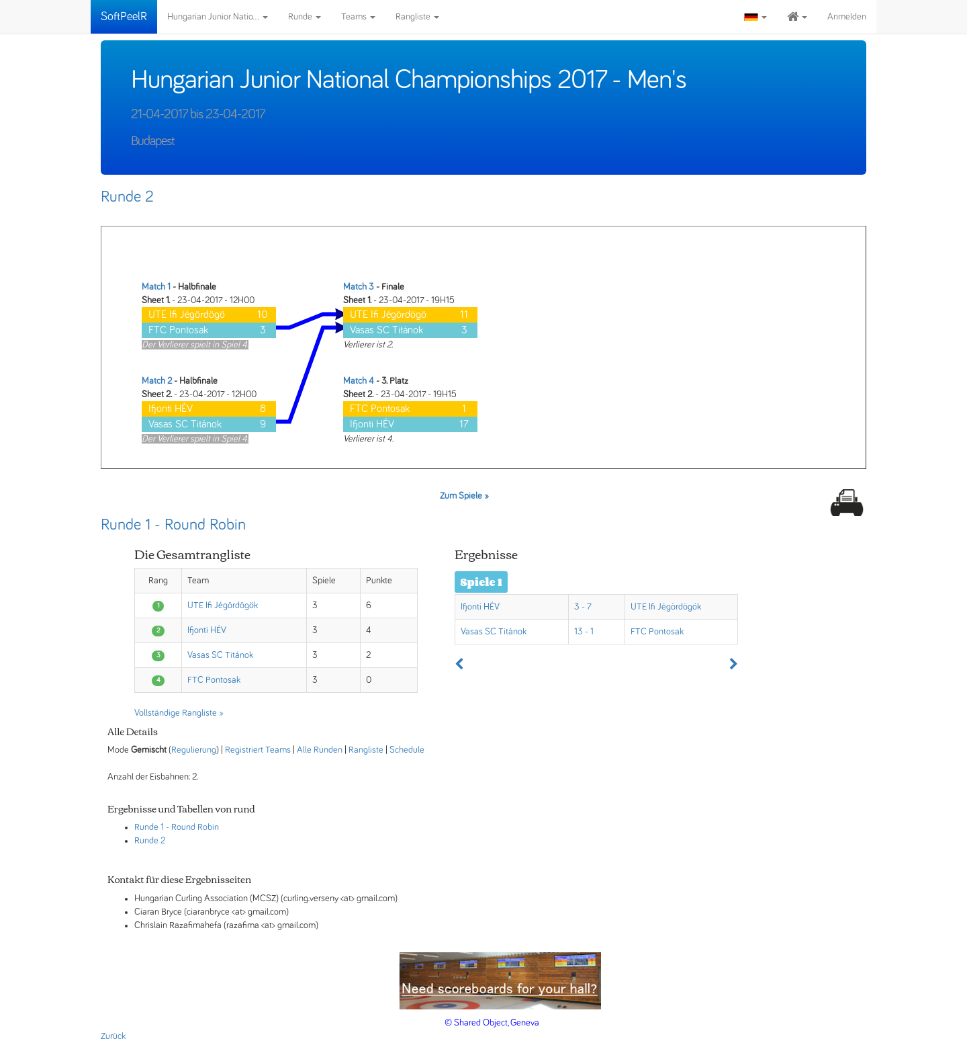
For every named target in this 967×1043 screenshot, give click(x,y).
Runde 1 (149, 827)
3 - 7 (583, 607)
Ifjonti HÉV (206, 630)
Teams (358, 17)
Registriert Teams (258, 750)
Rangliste (417, 17)
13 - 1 (584, 631)
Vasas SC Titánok (220, 655)
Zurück (113, 1036)
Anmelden (846, 17)
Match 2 (157, 381)
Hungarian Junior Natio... (217, 17)
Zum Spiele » (464, 496)
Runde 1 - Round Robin (173, 525)
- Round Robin (192, 827)
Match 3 (358, 287)
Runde (304, 17)
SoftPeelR (124, 17)
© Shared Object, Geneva (492, 1023)
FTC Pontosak (213, 680)
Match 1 (156, 287)
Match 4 (358, 381)
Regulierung (193, 750)
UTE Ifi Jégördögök (222, 605)
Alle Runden (319, 750)
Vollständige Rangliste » (179, 713)
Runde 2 (127, 197)
